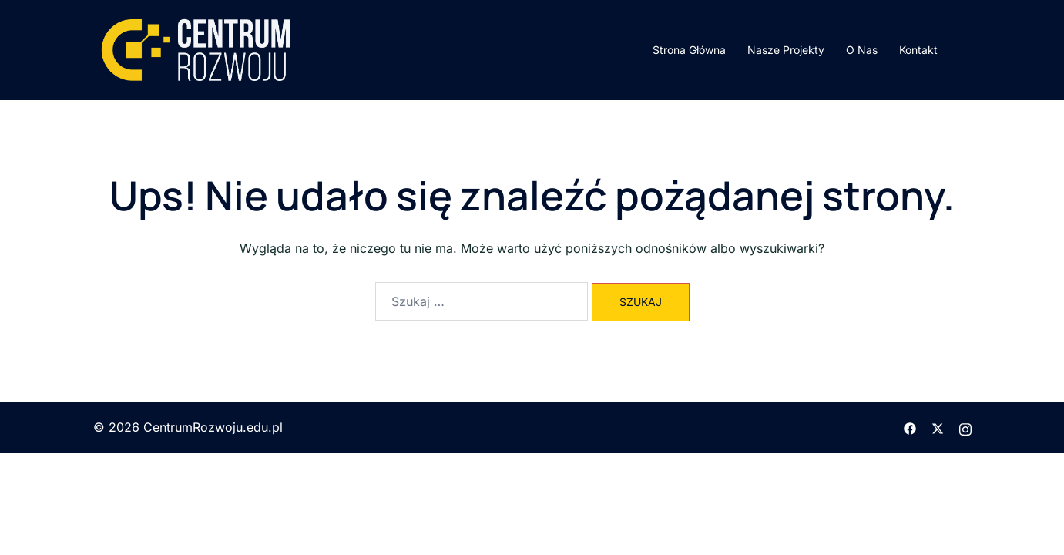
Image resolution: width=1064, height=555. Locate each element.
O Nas (862, 49)
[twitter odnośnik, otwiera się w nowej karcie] (937, 427)
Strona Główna (689, 49)
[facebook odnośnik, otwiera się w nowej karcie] (910, 427)
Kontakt (918, 49)
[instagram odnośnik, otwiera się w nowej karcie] (965, 427)
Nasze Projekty (785, 49)
